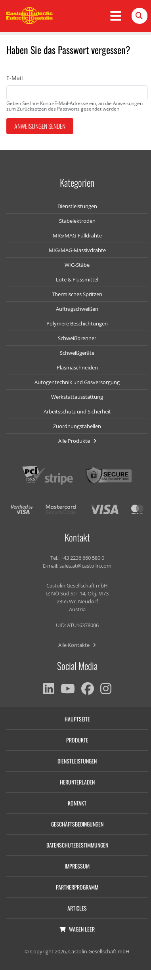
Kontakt (77, 803)
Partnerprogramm (77, 887)
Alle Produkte (77, 440)
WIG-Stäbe (77, 264)
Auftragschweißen (77, 308)
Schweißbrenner (77, 338)
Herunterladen (77, 782)
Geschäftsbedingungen (77, 824)
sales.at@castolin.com (85, 565)
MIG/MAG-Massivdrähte (77, 250)
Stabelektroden (77, 220)
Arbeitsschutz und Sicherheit (77, 411)
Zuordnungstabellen (77, 426)
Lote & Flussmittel (77, 279)
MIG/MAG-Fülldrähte (77, 235)
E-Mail (14, 78)
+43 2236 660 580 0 (82, 557)
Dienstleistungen (77, 206)
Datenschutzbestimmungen (77, 845)
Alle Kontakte (77, 645)
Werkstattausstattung (77, 396)
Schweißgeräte (77, 352)
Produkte (77, 740)
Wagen (77, 929)
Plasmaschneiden (77, 367)
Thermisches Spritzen (77, 294)
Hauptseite (77, 719)
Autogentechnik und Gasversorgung (77, 382)
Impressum (77, 866)
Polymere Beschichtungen (77, 323)
